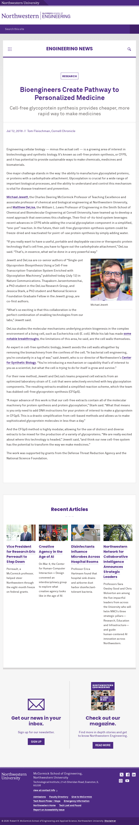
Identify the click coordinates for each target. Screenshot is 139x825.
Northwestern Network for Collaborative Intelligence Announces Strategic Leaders (115, 561)
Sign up (36, 741)
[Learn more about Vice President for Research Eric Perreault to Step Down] (21, 533)
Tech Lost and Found (70, 805)
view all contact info (44, 790)
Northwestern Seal (17, 781)
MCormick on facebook (127, 774)
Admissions (39, 797)
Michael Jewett (17, 197)
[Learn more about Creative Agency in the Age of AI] (53, 533)
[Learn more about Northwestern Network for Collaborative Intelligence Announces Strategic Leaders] (117, 533)
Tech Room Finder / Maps (46, 801)
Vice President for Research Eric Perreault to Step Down (21, 554)
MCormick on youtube (127, 781)
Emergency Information (76, 801)
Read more (103, 745)
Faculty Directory (58, 797)
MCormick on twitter (120, 774)
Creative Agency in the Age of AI (50, 551)
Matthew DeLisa (24, 207)
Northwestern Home (44, 805)
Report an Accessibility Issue (48, 810)
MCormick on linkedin (133, 774)
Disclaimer (110, 821)
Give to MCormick (82, 797)
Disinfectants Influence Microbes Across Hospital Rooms (85, 554)
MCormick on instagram (120, 781)
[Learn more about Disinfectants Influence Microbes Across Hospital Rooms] (85, 533)
